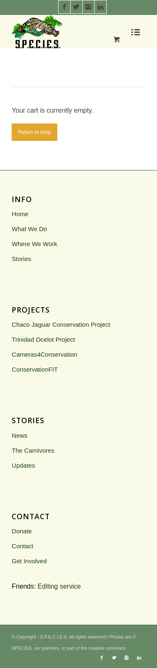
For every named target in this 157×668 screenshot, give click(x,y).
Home (20, 213)
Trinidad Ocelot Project (43, 339)
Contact (22, 546)
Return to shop (34, 132)
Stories (21, 258)
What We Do (29, 228)
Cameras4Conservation (44, 354)
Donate (22, 531)
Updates (23, 465)
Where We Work (34, 243)
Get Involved (29, 560)
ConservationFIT (35, 369)
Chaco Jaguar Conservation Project (61, 324)
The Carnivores (33, 450)
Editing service (59, 586)
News (19, 435)
